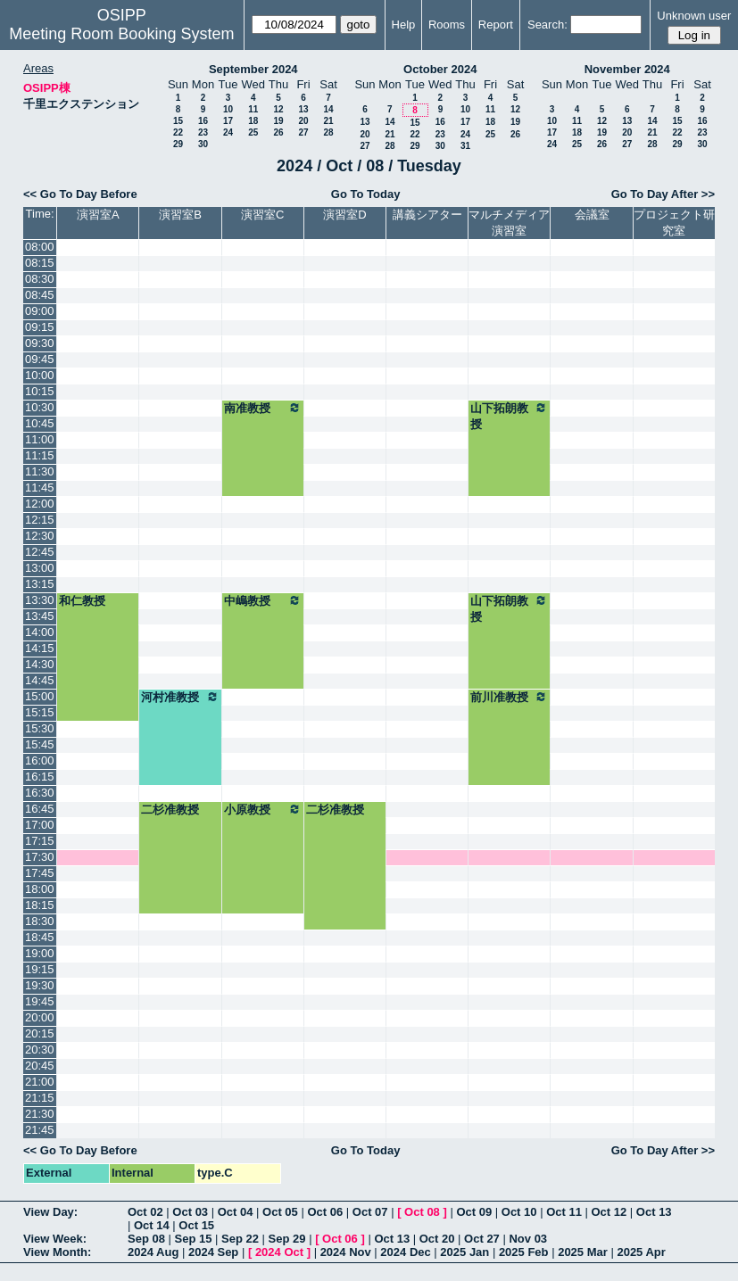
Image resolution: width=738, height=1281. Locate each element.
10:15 (39, 391)
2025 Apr (641, 1252)
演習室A (98, 214)
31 (465, 146)
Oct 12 (609, 1212)
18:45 (39, 937)
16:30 (39, 792)
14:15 (39, 648)
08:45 (39, 295)
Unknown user (694, 15)
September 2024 (253, 69)
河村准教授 (180, 697)
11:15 (39, 455)
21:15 (39, 1097)
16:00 (39, 760)
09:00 (39, 311)
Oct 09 (474, 1212)
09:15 (39, 327)
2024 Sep (213, 1252)
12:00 (39, 503)
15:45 (39, 744)
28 (328, 132)
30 (203, 144)
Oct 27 (482, 1238)
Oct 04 (235, 1212)
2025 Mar (583, 1252)
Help (404, 24)
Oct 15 (196, 1225)
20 (303, 121)
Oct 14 (152, 1225)
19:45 (39, 1001)
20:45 (39, 1065)
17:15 (39, 840)
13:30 (39, 600)
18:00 (39, 889)
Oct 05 (280, 1212)
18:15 (39, 905)
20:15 (39, 1033)
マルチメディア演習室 (509, 222)
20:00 (39, 1017)
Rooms (446, 24)
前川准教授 (509, 697)
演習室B (180, 214)
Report (495, 24)
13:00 (39, 567)
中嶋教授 (263, 600)
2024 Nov (345, 1252)
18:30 (39, 921)
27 (303, 132)
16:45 (39, 808)
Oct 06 (325, 1212)
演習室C (262, 214)
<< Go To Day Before (80, 194)
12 (278, 109)
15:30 (39, 728)
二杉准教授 (170, 809)
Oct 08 (422, 1212)
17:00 (39, 824)
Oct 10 (519, 1212)
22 (178, 132)
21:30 (39, 1113)
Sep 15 (193, 1238)
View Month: (57, 1252)
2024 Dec (405, 1252)
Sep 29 (287, 1238)
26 (278, 132)
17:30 (39, 857)
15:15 (39, 712)
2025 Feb (524, 1252)
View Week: (55, 1238)
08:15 (39, 262)
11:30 (39, 471)
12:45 (39, 551)
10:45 (39, 423)
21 (328, 121)
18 (253, 121)
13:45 (39, 616)
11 (253, 109)
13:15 (39, 584)
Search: (547, 24)
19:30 (39, 985)
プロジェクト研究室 (674, 222)
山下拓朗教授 (509, 416)
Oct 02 (145, 1212)
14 (328, 109)
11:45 (39, 487)
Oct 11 (564, 1212)
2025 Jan (464, 1252)
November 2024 (627, 69)
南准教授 (263, 408)
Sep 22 (240, 1238)
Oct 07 (370, 1212)
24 (228, 132)
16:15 (39, 776)
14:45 (39, 680)
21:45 (39, 1129)
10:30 (39, 407)
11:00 (39, 439)
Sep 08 (146, 1238)
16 (203, 121)
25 (253, 132)
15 (178, 121)
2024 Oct (279, 1252)
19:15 (39, 969)
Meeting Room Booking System (121, 34)
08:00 (39, 246)
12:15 (39, 519)
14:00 (39, 632)
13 (303, 109)
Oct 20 (437, 1238)
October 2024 (440, 69)
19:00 (39, 953)
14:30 (39, 664)
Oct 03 (190, 1212)
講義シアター (427, 214)
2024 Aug (153, 1252)
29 (178, 144)
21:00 (39, 1081)
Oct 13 (654, 1212)
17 (228, 121)
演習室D (344, 214)
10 (228, 109)
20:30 (39, 1049)
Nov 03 (528, 1238)
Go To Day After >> (663, 194)
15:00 (39, 696)
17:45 (39, 873)
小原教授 (263, 809)
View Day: (50, 1212)
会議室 (592, 214)
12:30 (39, 535)
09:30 (39, 343)
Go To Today (366, 194)
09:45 (39, 359)
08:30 (39, 278)
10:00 (39, 375)
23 (203, 132)
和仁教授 (82, 600)
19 (278, 121)
